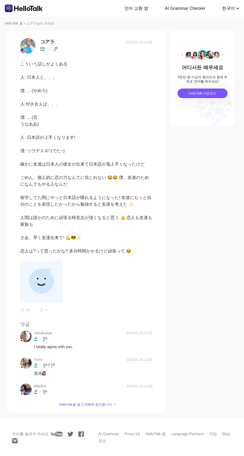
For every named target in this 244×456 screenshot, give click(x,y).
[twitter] (70, 434)
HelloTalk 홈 (14, 23)
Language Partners (187, 434)
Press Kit (132, 434)
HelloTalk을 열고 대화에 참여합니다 (85, 404)
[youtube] (56, 434)
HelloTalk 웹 (155, 434)
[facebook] (81, 434)
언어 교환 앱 (136, 8)
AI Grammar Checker (185, 8)
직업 (213, 434)
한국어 (228, 8)
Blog (226, 434)
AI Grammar (108, 434)
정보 (102, 441)
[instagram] (15, 440)
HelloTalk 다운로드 (202, 93)
